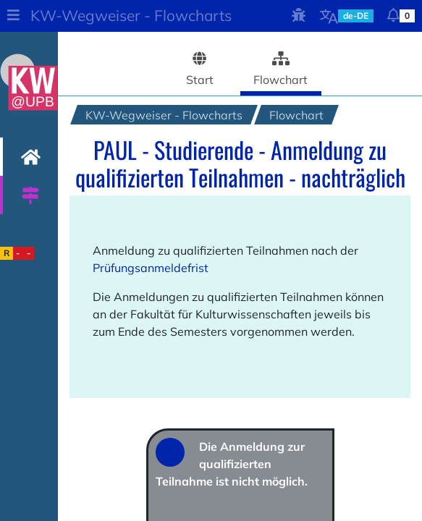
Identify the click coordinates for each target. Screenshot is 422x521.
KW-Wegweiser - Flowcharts (131, 15)
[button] (13, 16)
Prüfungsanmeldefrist (150, 267)
